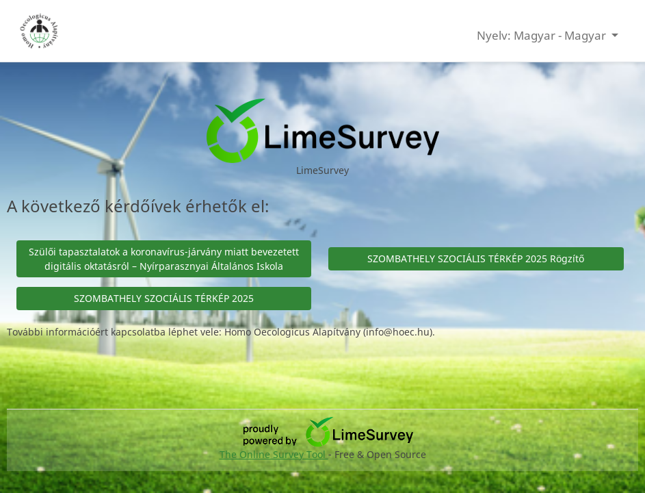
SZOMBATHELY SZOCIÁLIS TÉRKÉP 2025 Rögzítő (475, 258)
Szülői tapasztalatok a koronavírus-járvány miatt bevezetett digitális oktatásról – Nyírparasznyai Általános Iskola (164, 259)
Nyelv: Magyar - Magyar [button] (543, 35)
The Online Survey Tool (274, 454)
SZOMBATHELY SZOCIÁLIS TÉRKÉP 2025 (164, 298)
